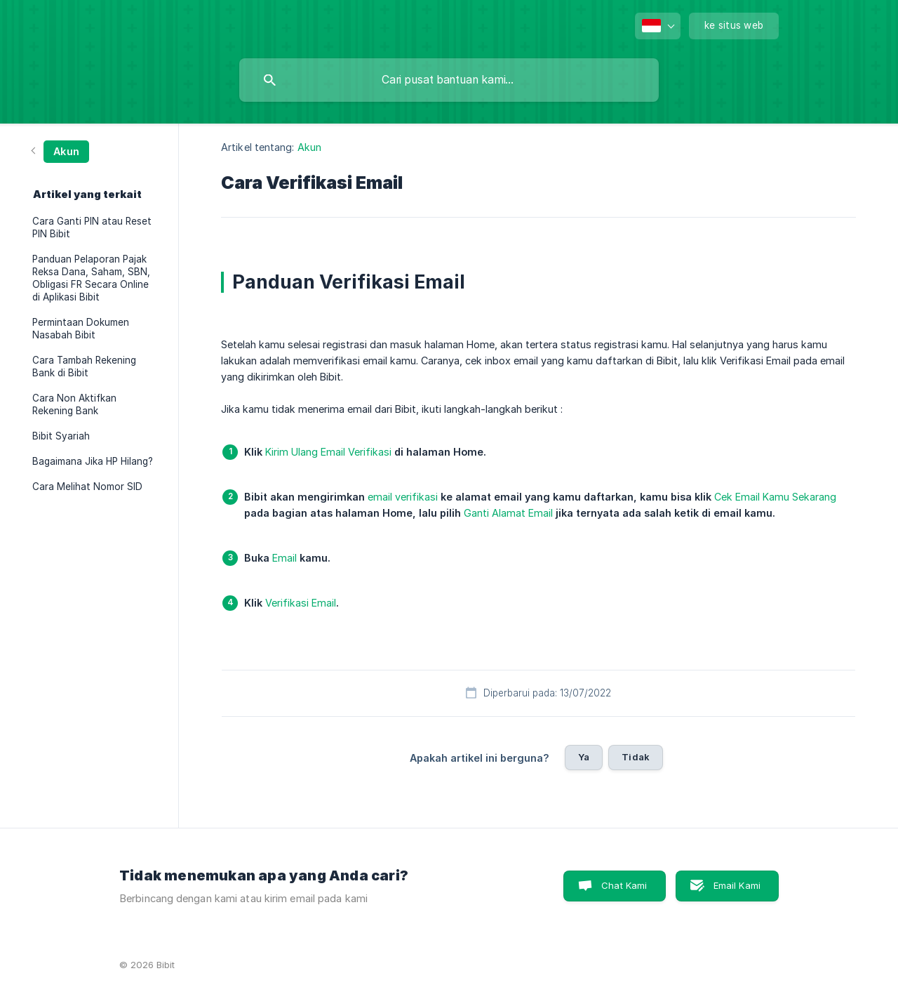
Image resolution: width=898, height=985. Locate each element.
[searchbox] (449, 80)
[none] (658, 26)
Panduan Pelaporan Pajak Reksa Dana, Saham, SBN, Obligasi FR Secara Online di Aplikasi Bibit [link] (91, 278)
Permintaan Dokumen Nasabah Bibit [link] (80, 329)
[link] (60, 150)
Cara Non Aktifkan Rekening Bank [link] (74, 404)
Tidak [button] (636, 756)
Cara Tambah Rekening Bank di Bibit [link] (84, 366)
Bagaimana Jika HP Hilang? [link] (92, 461)
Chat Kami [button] (624, 885)
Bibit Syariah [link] (61, 436)
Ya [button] (583, 756)
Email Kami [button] (737, 885)
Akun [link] (309, 147)
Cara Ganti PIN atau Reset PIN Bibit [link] (92, 227)
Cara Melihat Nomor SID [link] (87, 486)
